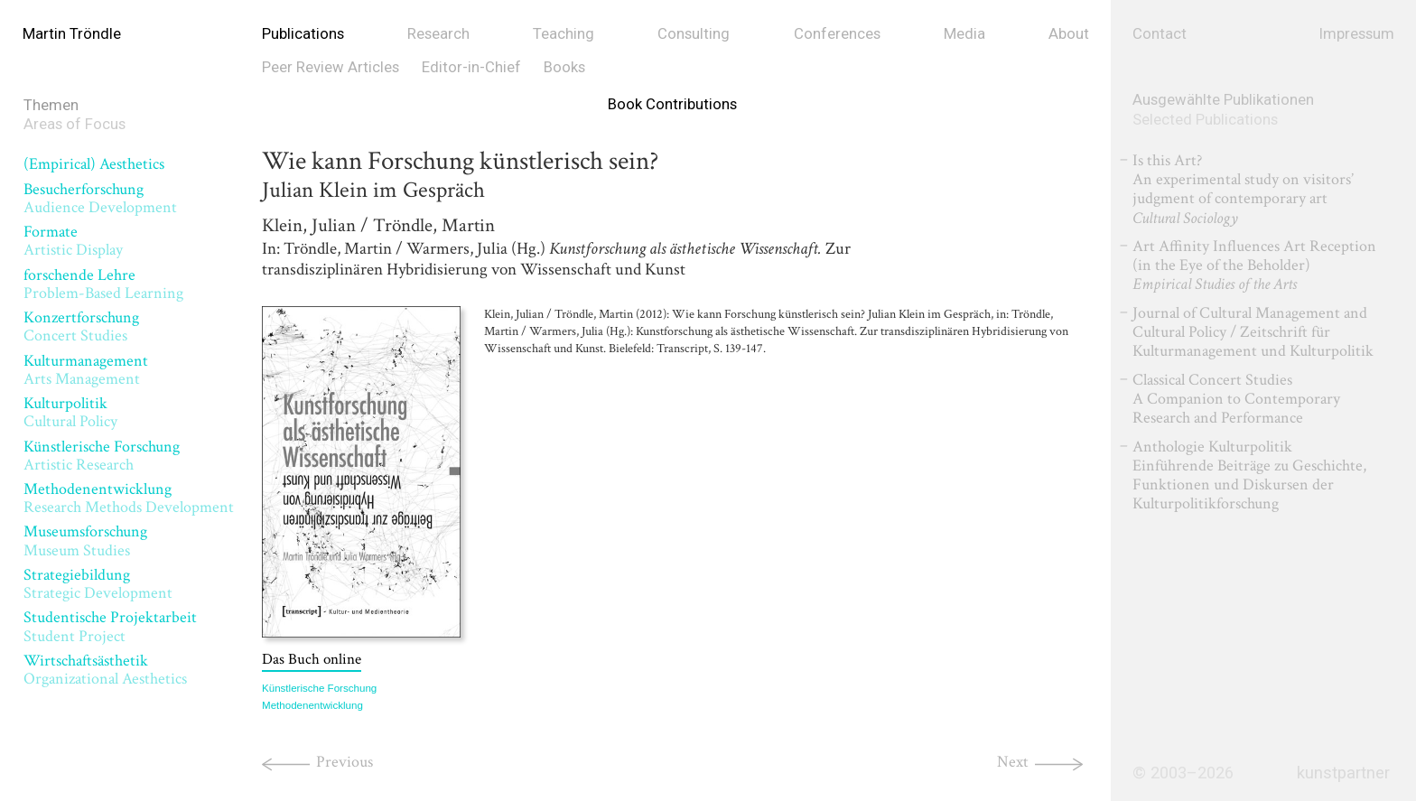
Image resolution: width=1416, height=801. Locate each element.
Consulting (693, 33)
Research (438, 33)
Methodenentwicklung (128, 498)
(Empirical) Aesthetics (93, 164)
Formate (73, 240)
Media (964, 33)
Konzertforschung (81, 326)
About (1068, 33)
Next (1013, 771)
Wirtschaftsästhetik (105, 669)
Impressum (1356, 33)
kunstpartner (1343, 773)
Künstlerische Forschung (101, 455)
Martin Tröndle (72, 33)
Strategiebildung (97, 583)
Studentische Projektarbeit (110, 626)
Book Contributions (672, 104)
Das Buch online (311, 668)
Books (564, 67)
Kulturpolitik (70, 412)
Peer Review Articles (330, 67)
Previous (344, 771)
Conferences (837, 33)
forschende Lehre (103, 284)
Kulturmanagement (85, 369)
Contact (1159, 33)
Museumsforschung (85, 540)
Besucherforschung (100, 198)
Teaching (563, 33)
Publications (303, 33)
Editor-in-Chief (471, 67)
